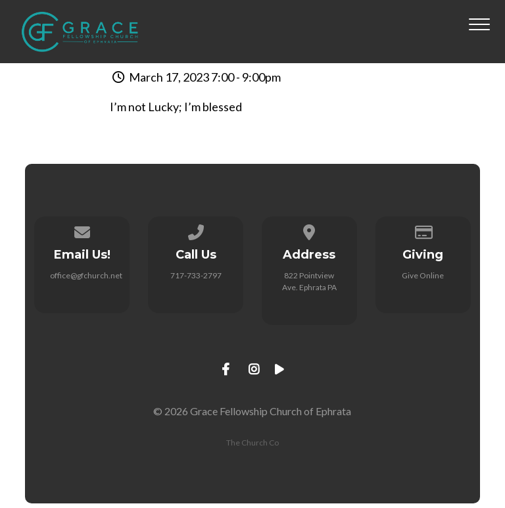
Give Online (423, 275)
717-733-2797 (196, 275)
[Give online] (423, 230)
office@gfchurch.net (86, 275)
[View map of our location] (310, 230)
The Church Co (252, 442)
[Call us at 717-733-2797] (196, 230)
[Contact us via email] (82, 230)
